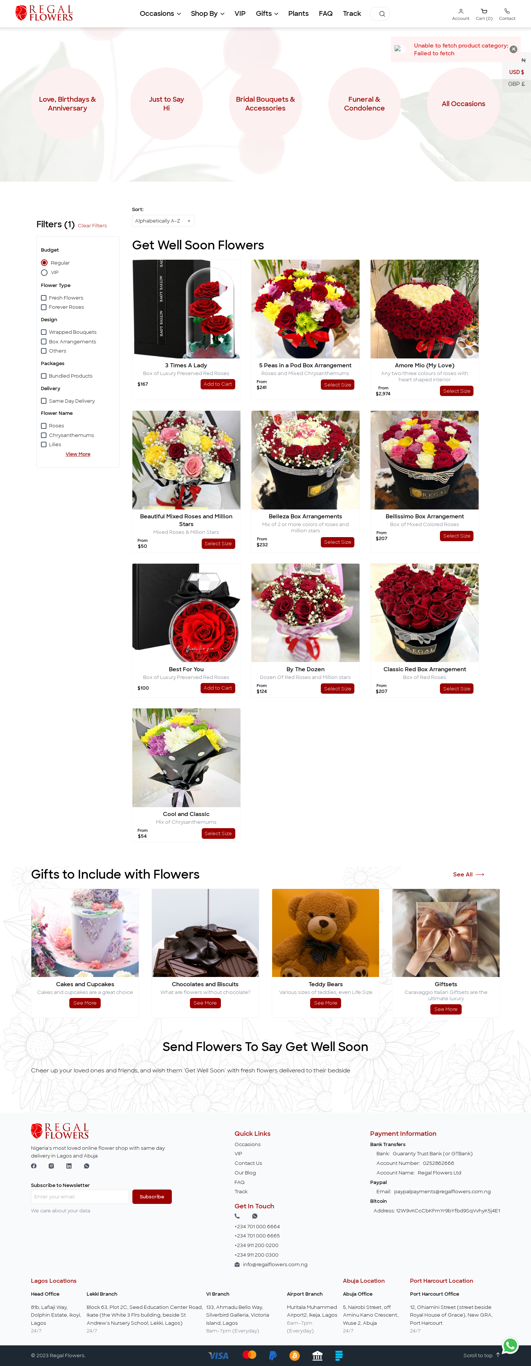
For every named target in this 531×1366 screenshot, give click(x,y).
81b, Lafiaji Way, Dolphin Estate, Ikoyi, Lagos (56, 1315)
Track (352, 13)
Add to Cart (218, 384)
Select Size (337, 385)
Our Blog (245, 1173)
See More (85, 1003)
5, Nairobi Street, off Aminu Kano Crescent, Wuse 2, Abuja (371, 1315)
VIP (238, 1153)
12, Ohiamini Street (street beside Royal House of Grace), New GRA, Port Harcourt (451, 1315)
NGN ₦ (516, 60)
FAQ (326, 13)
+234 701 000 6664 (257, 1226)
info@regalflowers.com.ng (275, 1264)
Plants (298, 13)
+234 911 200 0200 (256, 1245)
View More (78, 454)
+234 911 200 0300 (256, 1255)
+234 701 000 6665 (257, 1236)
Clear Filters (92, 226)
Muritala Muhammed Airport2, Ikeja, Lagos (312, 1311)
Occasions (248, 1144)
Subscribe (152, 1197)
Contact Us (248, 1163)
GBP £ (516, 84)
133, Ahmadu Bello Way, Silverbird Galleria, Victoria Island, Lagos (237, 1315)
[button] (160, 13)
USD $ (516, 72)
